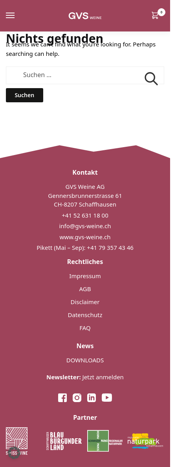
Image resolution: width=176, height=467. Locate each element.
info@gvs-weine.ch (85, 226)
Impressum (85, 276)
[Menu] (17, 16)
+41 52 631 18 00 (85, 215)
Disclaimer (84, 302)
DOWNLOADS (85, 360)
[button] (14, 453)
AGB (85, 289)
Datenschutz (85, 315)
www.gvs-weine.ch (85, 237)
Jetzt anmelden (85, 377)
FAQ (85, 328)
